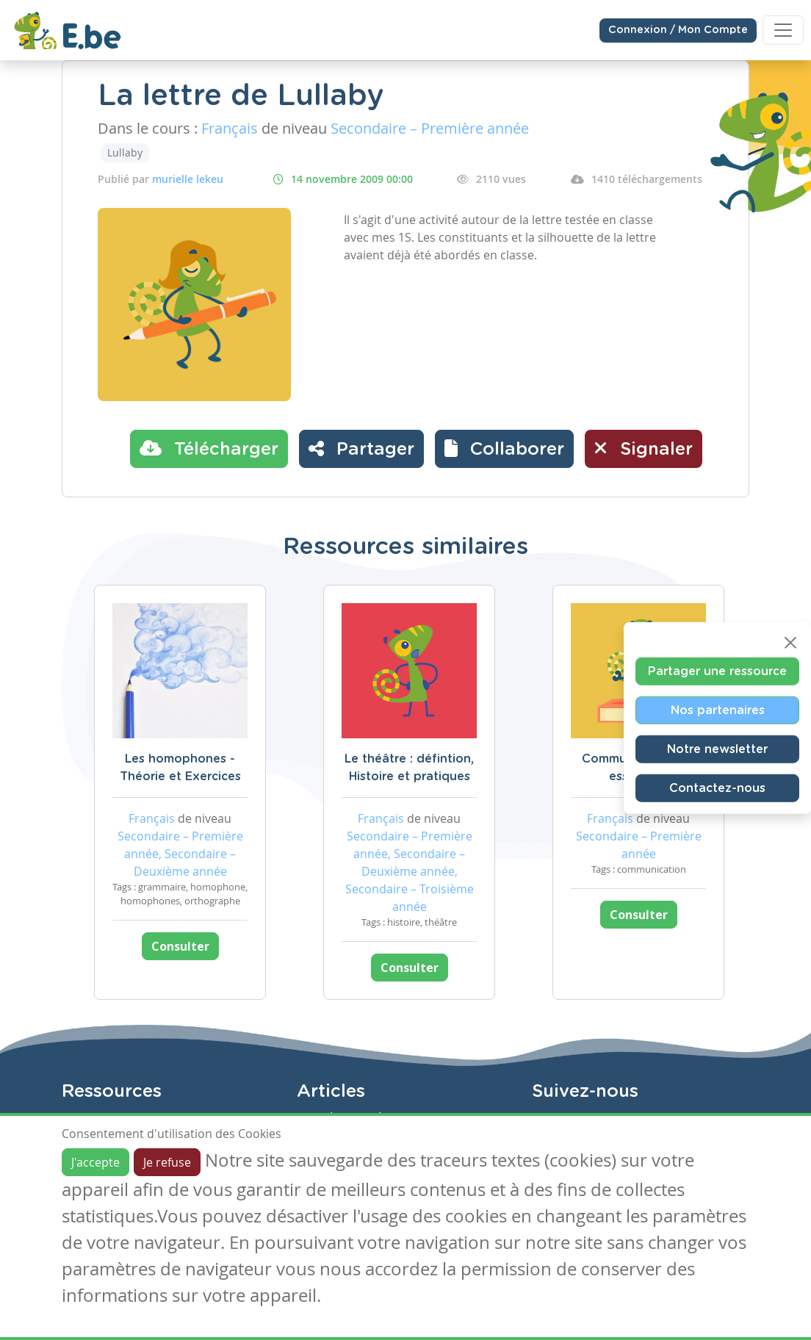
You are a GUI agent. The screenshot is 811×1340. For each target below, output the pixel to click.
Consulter (180, 946)
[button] (504, 449)
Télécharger (209, 448)
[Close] (790, 643)
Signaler (643, 448)
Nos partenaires (718, 710)
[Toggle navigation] (783, 30)
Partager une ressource (717, 671)
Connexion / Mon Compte (678, 30)
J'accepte (95, 1162)
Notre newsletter (717, 749)
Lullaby (125, 152)
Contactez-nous (717, 788)
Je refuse (167, 1162)
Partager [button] (361, 448)
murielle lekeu (187, 179)
